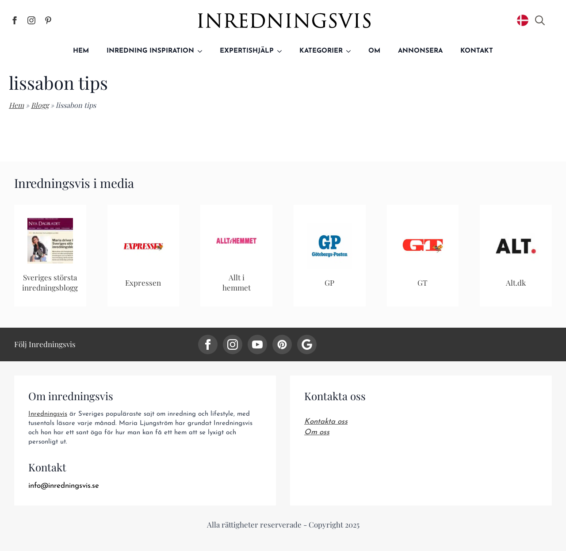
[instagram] (232, 344)
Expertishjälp (247, 51)
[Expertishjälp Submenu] (282, 51)
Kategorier (321, 51)
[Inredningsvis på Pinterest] (48, 20)
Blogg (40, 105)
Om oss (316, 432)
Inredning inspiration (150, 51)
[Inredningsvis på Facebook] (14, 20)
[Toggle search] (539, 20)
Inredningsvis (47, 414)
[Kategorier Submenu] (351, 51)
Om (374, 51)
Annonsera (420, 51)
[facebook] (208, 344)
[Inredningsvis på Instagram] (31, 20)
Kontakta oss (326, 421)
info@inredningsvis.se (63, 486)
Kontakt (476, 51)
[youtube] (257, 344)
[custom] (282, 344)
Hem (81, 51)
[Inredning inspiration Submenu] (202, 51)
